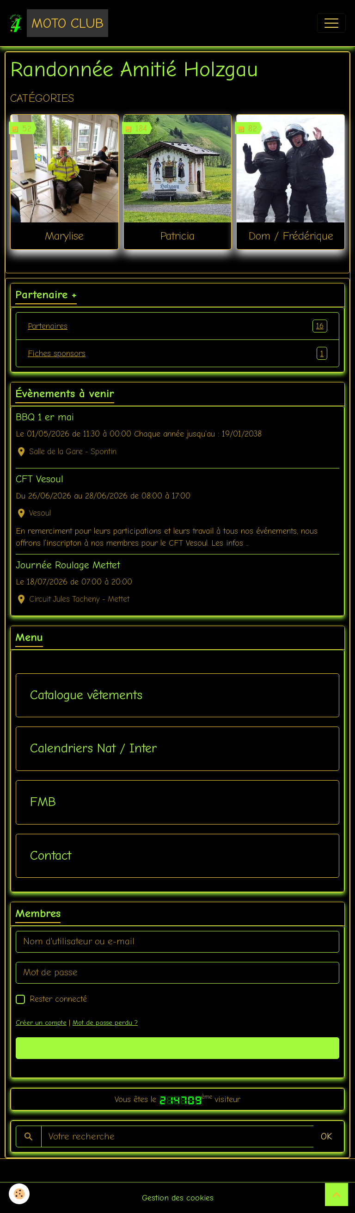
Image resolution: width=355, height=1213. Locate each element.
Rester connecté (58, 999)
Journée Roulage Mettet (68, 565)
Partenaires (177, 326)
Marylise (64, 235)
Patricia (177, 235)
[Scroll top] (336, 1194)
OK (326, 1136)
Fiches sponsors (177, 353)
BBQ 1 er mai (45, 417)
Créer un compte (41, 1023)
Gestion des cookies (178, 1197)
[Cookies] (19, 1193)
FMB (43, 801)
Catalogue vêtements (86, 695)
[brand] (58, 23)
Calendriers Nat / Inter (93, 748)
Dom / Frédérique (290, 235)
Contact (50, 855)
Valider (178, 1047)
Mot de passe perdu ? (105, 1023)
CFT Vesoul (39, 479)
